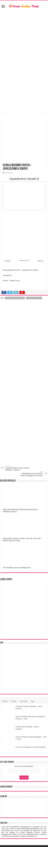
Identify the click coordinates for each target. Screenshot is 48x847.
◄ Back (7, 216)
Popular (13, 656)
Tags (32, 656)
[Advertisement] (24, 35)
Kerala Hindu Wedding (15, 253)
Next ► (41, 216)
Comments (24, 656)
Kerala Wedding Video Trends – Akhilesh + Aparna (18, 423)
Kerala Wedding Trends (19, 803)
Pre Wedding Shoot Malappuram (17, 522)
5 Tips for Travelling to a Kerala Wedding (30, 702)
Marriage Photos (34, 253)
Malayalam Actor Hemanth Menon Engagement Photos (30, 428)
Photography (9, 127)
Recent (5, 656)
